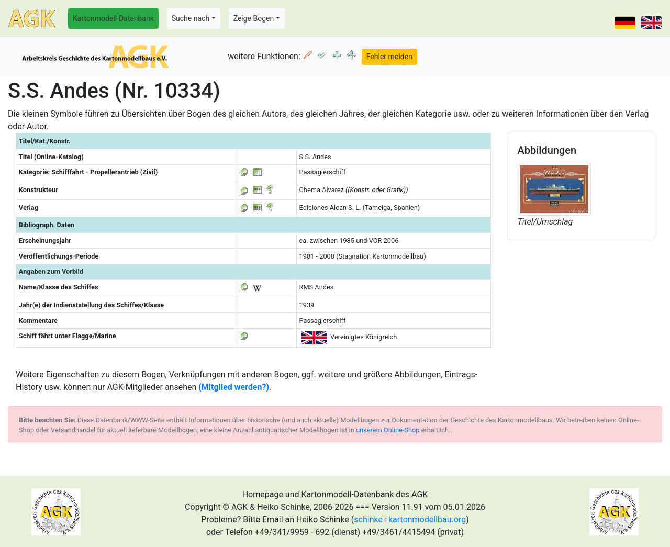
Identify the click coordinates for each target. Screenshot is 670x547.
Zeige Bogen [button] (253, 18)
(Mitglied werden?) (233, 387)
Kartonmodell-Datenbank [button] (113, 18)
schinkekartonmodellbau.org (410, 519)
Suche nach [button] (190, 18)
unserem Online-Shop (388, 430)
